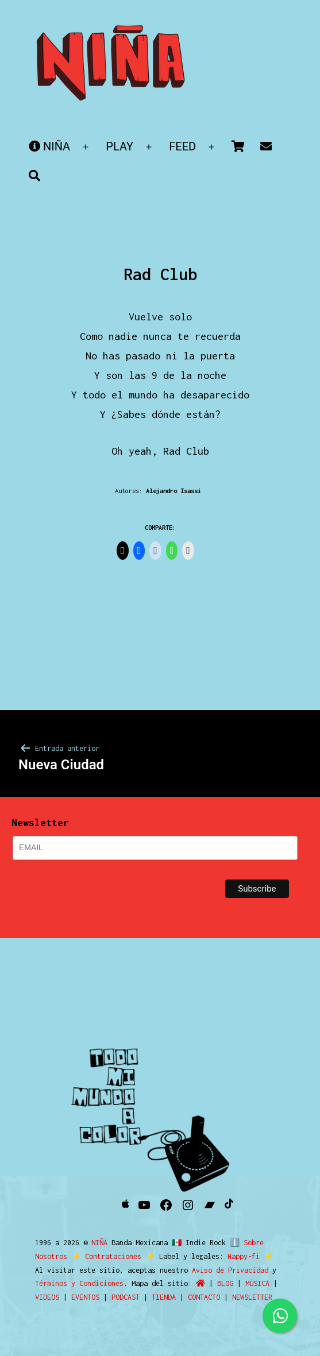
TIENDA (164, 1297)
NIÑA (49, 146)
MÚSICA (257, 1283)
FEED (182, 146)
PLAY (119, 146)
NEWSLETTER (252, 1297)
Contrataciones (113, 1256)
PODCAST (125, 1297)
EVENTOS (85, 1297)
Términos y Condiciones (79, 1283)
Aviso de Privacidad (230, 1270)
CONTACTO (204, 1297)
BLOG (225, 1283)
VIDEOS (47, 1297)
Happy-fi (244, 1256)
